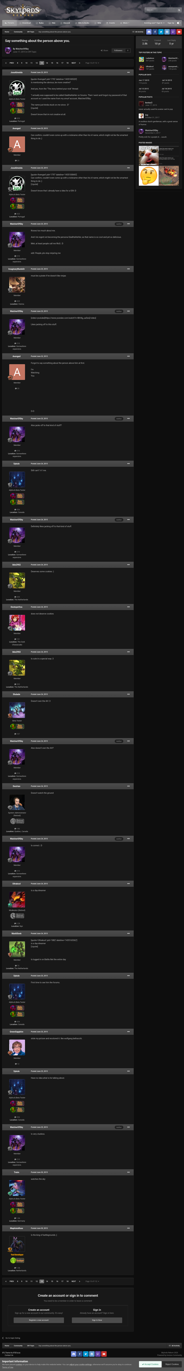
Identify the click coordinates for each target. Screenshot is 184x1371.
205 (17, 597)
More (125, 23)
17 (62, 63)
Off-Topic (32, 52)
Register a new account (39, 1320)
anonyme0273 (174, 66)
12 (37, 63)
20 (17, 160)
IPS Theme (6, 1353)
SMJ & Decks (83, 23)
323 (17, 118)
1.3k (17, 1268)
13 (42, 63)
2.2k (17, 923)
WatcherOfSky (22, 49)
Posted (39, 72)
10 (26, 63)
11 (31, 63)
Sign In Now (97, 1320)
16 (57, 63)
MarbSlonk (16, 933)
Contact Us (9, 1355)
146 (17, 829)
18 (67, 63)
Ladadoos (150, 58)
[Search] (153, 10)
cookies (19, 1364)
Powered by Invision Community (169, 1355)
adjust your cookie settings (80, 1364)
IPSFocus (16, 1353)
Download (26, 23)
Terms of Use (7, 1367)
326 (17, 509)
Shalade (16, 694)
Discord (66, 23)
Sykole (17, 464)
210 (17, 256)
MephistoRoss (16, 1228)
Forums (10, 23)
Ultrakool (16, 884)
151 (17, 639)
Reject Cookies (172, 1364)
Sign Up (171, 23)
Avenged (17, 128)
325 (17, 301)
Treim (16, 1172)
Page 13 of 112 (92, 63)
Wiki (99, 23)
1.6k (17, 1218)
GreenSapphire (16, 1032)
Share (104, 50)
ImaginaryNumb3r (16, 269)
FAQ (53, 23)
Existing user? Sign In (154, 23)
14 (47, 63)
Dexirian (16, 786)
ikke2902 (16, 565)
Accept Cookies (150, 1364)
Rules (41, 23)
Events (112, 23)
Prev (12, 63)
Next (74, 63)
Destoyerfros (16, 607)
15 (52, 63)
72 (17, 966)
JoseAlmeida (16, 72)
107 (17, 734)
